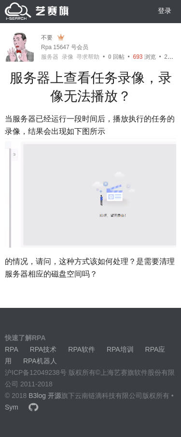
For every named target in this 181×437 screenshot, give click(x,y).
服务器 (49, 56)
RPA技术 (43, 349)
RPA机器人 (40, 361)
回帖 (116, 56)
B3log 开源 (44, 395)
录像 (67, 56)
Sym (11, 407)
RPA (11, 349)
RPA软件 (81, 349)
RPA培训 (120, 349)
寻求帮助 (87, 56)
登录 (164, 10)
